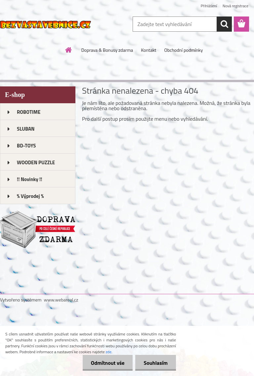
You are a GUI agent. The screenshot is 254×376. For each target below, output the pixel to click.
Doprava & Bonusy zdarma (107, 50)
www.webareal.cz (61, 299)
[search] (224, 24)
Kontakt (148, 50)
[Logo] (45, 24)
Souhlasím (156, 363)
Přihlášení (209, 6)
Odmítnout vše (108, 363)
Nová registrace (235, 6)
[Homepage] (69, 49)
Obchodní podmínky (183, 50)
